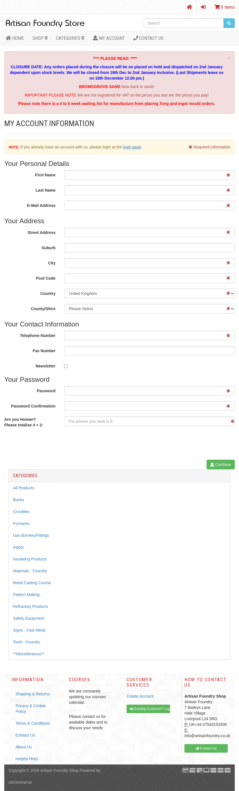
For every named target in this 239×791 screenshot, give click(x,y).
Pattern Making (26, 594)
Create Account (140, 696)
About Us (24, 747)
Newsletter (46, 366)
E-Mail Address (41, 205)
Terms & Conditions (33, 723)
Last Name (46, 190)
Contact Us (148, 38)
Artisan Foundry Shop (59, 770)
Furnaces (21, 523)
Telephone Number (38, 335)
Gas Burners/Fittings (31, 535)
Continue (220, 464)
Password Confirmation (33, 406)
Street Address (41, 232)
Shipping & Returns (33, 694)
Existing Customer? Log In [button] (150, 709)
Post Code (45, 278)
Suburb (49, 248)
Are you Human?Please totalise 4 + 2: (23, 422)
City (51, 263)
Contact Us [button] (206, 748)
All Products (23, 488)
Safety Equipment (28, 618)
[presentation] (107, 444)
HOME (15, 38)
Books (18, 500)
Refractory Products (30, 606)
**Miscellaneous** (28, 654)
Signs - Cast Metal (29, 630)
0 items (224, 7)
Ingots (18, 547)
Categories (70, 38)
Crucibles (21, 511)
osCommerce (20, 782)
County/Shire (43, 308)
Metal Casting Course (32, 582)
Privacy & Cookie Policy (31, 709)
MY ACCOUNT (109, 38)
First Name (45, 175)
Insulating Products (30, 559)
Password (46, 391)
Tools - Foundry (26, 642)
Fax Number (44, 351)
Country (48, 293)
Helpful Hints (27, 759)
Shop (40, 38)
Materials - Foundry (30, 571)
